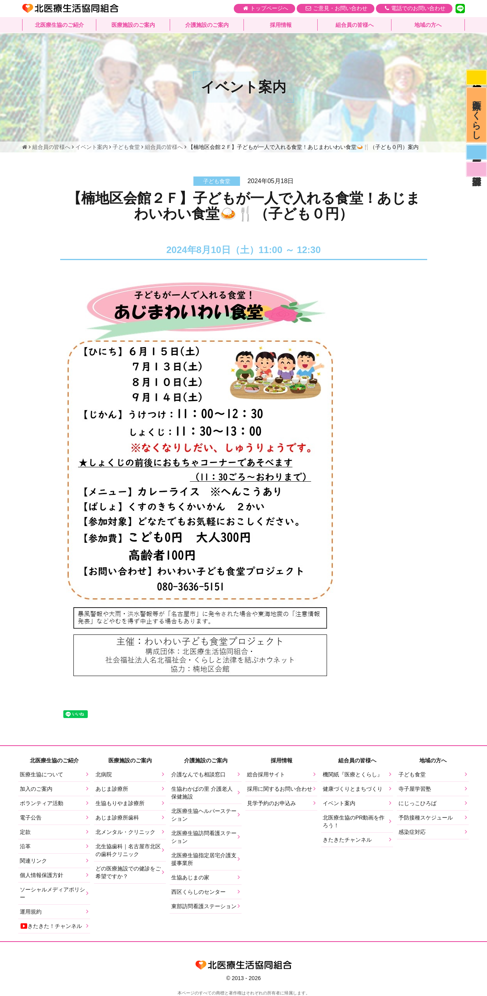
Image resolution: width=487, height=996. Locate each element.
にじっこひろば (417, 803)
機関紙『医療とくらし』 (353, 774)
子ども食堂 (412, 774)
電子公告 (31, 817)
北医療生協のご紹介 (59, 25)
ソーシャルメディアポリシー (52, 893)
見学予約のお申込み (271, 803)
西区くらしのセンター (198, 892)
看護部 (476, 174)
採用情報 (281, 25)
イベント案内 (339, 803)
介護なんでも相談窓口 (198, 774)
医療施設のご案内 (133, 25)
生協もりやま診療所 (120, 803)
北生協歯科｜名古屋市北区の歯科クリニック (128, 850)
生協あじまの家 (190, 877)
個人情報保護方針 (41, 875)
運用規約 (31, 912)
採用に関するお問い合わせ (279, 789)
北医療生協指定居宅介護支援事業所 (204, 859)
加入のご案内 (36, 789)
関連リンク (33, 861)
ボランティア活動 (41, 803)
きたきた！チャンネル (51, 926)
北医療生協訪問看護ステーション (204, 837)
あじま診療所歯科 (117, 817)
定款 (25, 832)
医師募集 (476, 156)
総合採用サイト (266, 774)
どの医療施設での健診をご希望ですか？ (128, 872)
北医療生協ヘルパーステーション (204, 815)
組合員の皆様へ (355, 25)
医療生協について (41, 774)
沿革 (25, 846)
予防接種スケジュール (425, 817)
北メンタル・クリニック (125, 832)
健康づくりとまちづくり (353, 789)
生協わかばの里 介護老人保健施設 (202, 793)
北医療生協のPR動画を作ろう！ (353, 821)
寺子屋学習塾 (414, 789)
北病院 (104, 774)
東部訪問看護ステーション (204, 906)
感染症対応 (476, 78)
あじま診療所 (112, 789)
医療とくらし (476, 117)
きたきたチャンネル (347, 840)
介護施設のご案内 (207, 25)
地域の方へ (428, 25)
